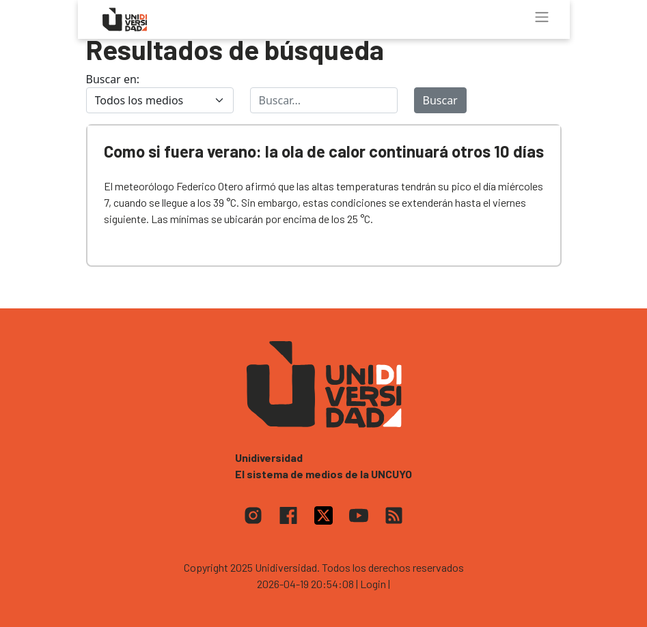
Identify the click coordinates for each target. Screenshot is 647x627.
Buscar (440, 100)
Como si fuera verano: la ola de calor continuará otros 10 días (324, 151)
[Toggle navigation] (542, 17)
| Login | (373, 583)
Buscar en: (113, 79)
